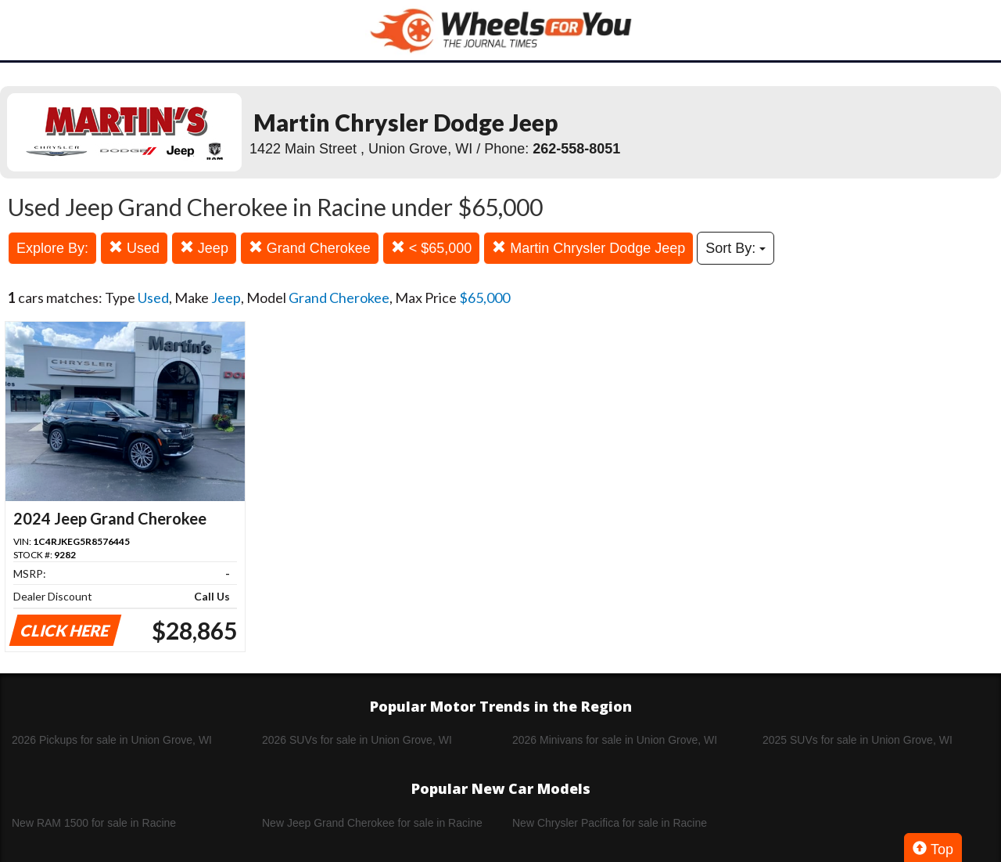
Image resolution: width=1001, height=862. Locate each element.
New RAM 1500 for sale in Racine (94, 823)
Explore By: (52, 248)
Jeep (204, 248)
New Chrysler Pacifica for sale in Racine (609, 823)
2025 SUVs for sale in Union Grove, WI (857, 740)
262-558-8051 (576, 149)
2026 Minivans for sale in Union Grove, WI (614, 740)
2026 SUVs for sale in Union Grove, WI (357, 740)
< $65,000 (431, 248)
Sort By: (735, 248)
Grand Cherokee (310, 248)
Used (134, 248)
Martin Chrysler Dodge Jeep (588, 248)
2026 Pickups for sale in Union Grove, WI (112, 740)
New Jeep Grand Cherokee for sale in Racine (372, 823)
